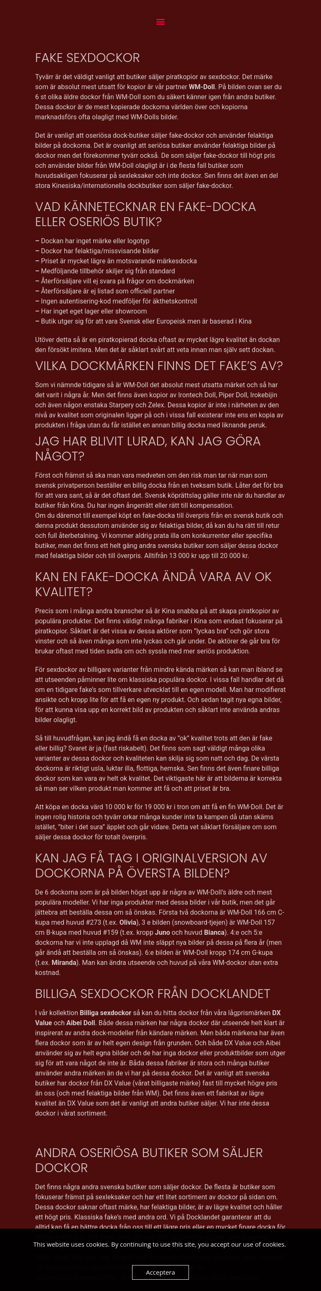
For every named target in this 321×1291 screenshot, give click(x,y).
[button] (161, 21)
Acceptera (160, 1272)
